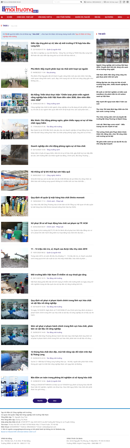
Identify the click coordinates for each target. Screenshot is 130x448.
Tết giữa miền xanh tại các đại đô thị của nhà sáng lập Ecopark (111, 143)
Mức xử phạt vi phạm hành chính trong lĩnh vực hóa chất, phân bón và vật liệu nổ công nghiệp (62, 327)
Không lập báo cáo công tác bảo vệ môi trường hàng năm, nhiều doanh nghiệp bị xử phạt (112, 84)
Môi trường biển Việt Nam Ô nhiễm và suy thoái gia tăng (58, 274)
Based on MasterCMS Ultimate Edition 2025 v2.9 (18, 432)
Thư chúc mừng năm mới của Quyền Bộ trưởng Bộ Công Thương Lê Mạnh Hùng (111, 118)
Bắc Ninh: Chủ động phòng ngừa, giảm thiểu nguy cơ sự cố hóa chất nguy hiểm (61, 121)
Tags (5, 25)
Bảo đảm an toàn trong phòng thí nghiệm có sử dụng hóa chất (61, 377)
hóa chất (14, 26)
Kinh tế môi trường (63, 17)
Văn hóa (97, 17)
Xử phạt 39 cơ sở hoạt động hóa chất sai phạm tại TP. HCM (59, 223)
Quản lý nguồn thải (54, 49)
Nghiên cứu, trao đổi (82, 17)
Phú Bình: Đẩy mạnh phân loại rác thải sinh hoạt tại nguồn (59, 69)
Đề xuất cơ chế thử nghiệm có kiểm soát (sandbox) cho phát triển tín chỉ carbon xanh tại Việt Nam (111, 94)
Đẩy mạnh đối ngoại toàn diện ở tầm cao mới (111, 103)
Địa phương (109, 17)
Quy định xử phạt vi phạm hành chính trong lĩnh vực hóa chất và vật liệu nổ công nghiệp (61, 301)
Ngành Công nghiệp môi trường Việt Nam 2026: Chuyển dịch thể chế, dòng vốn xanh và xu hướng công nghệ (112, 67)
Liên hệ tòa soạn (112, 2)
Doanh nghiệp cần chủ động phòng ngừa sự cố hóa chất (58, 146)
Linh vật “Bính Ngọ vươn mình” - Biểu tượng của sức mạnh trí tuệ (110, 125)
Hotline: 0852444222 (93, 2)
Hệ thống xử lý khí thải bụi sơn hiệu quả (50, 171)
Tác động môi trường (54, 127)
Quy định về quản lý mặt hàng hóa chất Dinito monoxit (57, 197)
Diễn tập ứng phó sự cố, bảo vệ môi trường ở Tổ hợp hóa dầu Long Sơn (60, 44)
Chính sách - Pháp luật (25, 17)
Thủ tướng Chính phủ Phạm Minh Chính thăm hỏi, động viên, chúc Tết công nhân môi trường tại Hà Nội (111, 134)
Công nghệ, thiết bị (45, 17)
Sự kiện (9, 17)
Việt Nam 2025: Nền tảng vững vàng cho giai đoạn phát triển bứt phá (111, 76)
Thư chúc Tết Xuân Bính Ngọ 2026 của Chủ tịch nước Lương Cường (112, 110)
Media (120, 17)
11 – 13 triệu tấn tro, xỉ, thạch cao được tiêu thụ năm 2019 (59, 249)
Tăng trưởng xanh (53, 104)
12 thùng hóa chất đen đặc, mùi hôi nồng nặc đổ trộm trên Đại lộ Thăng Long (61, 353)
